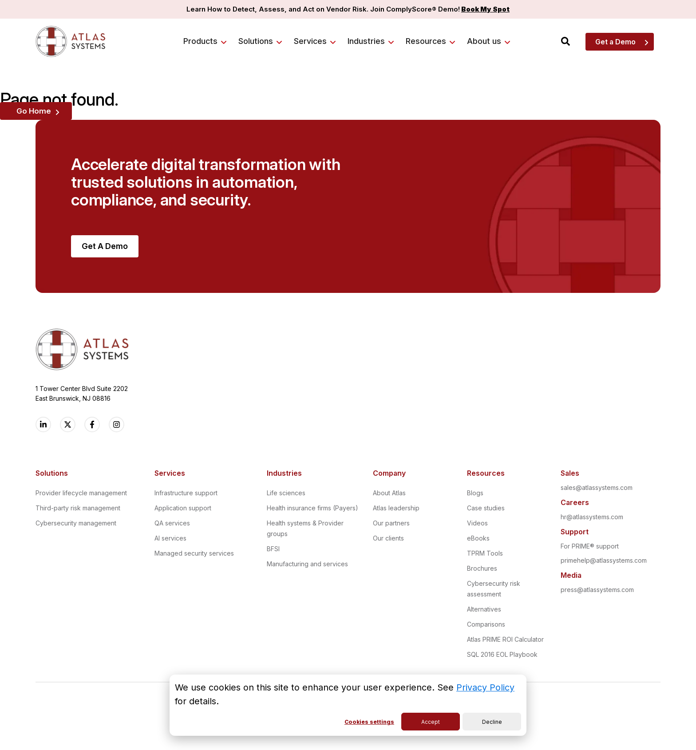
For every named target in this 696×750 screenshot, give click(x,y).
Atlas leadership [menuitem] (396, 508)
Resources (426, 41)
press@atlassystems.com (597, 589)
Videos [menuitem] (477, 523)
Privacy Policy (485, 687)
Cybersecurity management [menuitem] (76, 523)
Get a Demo (615, 41)
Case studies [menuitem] (486, 508)
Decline (492, 721)
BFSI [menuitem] (273, 549)
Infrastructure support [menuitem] (186, 493)
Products (200, 41)
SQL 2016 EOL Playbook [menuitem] (502, 654)
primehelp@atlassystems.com (604, 560)
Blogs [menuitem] (475, 493)
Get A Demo (105, 246)
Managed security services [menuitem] (194, 553)
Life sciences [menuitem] (286, 493)
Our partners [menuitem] (391, 523)
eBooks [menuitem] (478, 538)
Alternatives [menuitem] (484, 609)
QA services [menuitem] (172, 523)
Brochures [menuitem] (482, 568)
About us (484, 41)
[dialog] (348, 705)
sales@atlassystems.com (597, 487)
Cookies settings (369, 721)
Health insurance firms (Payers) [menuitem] (312, 508)
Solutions (255, 41)
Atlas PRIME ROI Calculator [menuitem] (505, 639)
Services (310, 41)
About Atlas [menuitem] (389, 493)
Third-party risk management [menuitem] (78, 508)
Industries (366, 41)
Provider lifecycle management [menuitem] (81, 493)
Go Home (33, 111)
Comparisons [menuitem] (486, 624)
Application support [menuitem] (182, 508)
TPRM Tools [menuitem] (485, 553)
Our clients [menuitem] (388, 538)
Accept (430, 721)
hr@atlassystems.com (592, 517)
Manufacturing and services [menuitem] (307, 564)
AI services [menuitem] (170, 538)
